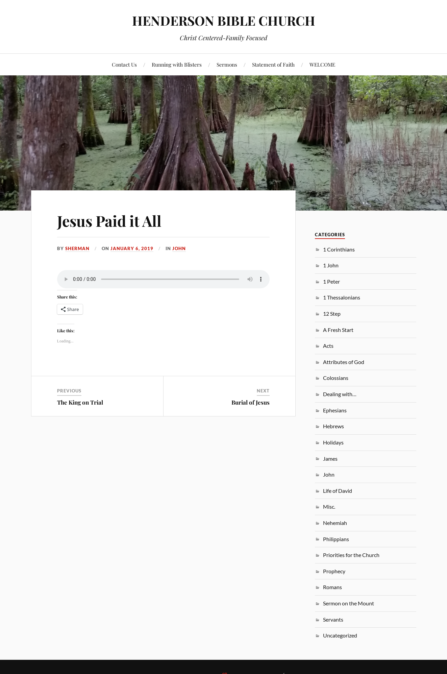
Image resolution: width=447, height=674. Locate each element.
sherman (77, 248)
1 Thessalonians (341, 297)
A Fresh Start (338, 330)
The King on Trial (80, 402)
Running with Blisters (177, 64)
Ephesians (335, 410)
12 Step (332, 313)
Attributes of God (343, 362)
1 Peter (331, 281)
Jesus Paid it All (109, 221)
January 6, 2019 (131, 248)
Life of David (337, 490)
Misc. (329, 506)
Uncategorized (340, 635)
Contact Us (124, 64)
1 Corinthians (339, 249)
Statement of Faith (273, 64)
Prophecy (334, 571)
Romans (332, 587)
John (179, 248)
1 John (331, 265)
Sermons (227, 64)
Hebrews (333, 426)
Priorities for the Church (351, 555)
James (330, 458)
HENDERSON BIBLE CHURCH (223, 20)
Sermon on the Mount (348, 603)
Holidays (333, 442)
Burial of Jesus (250, 402)
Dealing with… (339, 394)
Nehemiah (335, 523)
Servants (333, 619)
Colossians (335, 378)
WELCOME (322, 64)
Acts (328, 345)
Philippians (336, 539)
